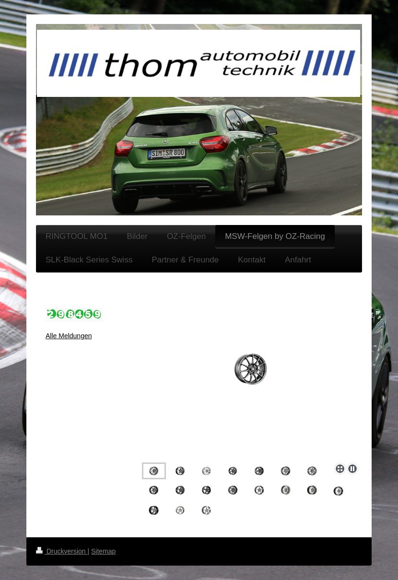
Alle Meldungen (69, 336)
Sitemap (103, 551)
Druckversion (61, 551)
